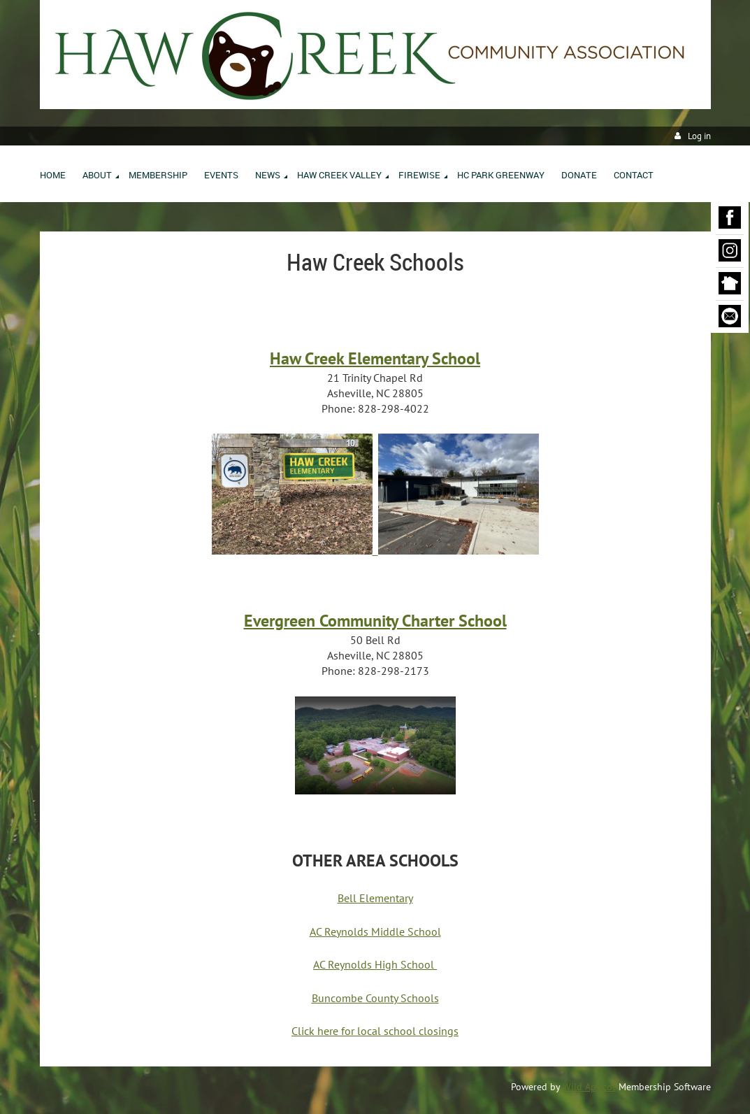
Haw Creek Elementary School (375, 358)
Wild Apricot (589, 1086)
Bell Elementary (375, 898)
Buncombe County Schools (375, 998)
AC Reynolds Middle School (375, 931)
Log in (699, 136)
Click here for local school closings (375, 1031)
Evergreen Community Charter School (375, 620)
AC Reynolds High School (375, 964)
